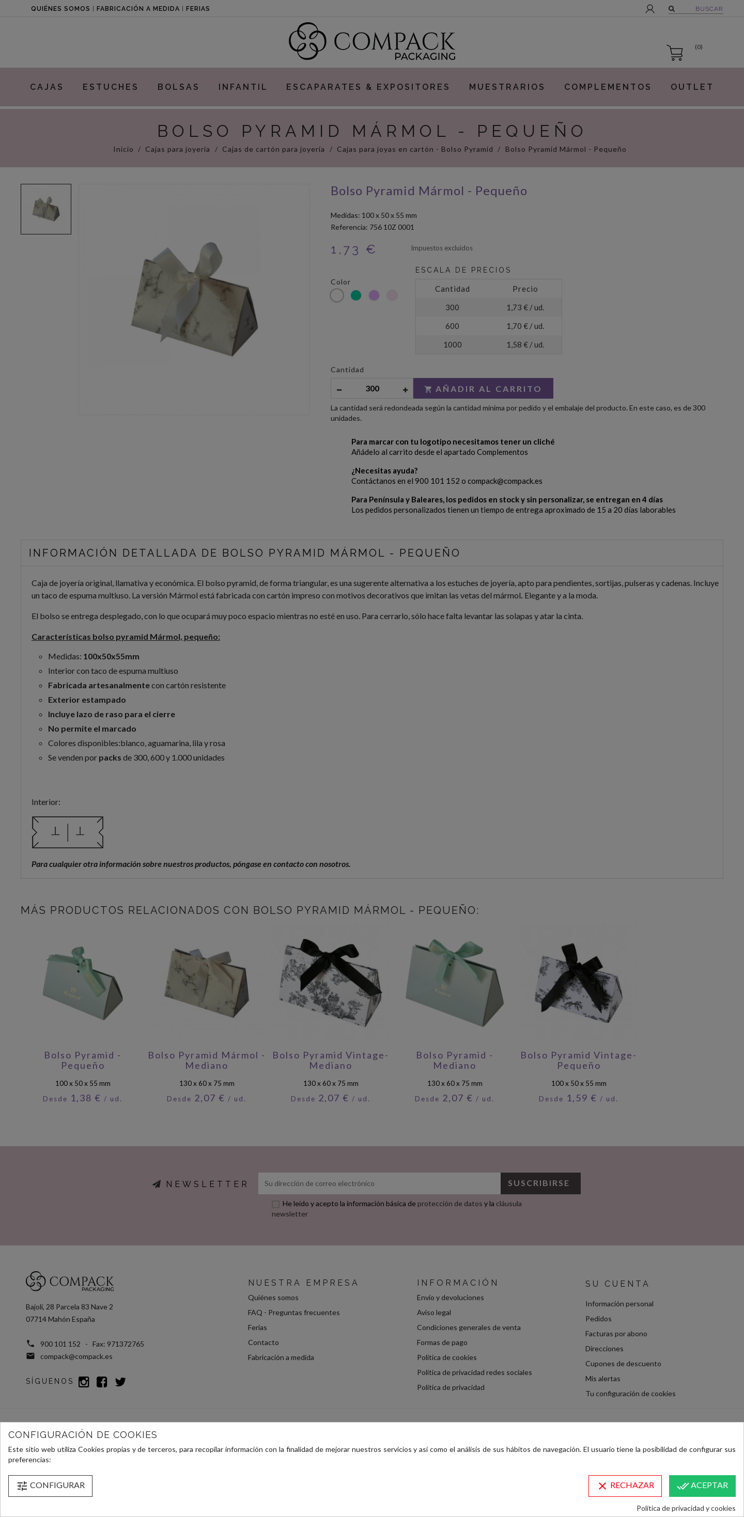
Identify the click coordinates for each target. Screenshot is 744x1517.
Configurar (50, 1486)
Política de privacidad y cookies (686, 1508)
